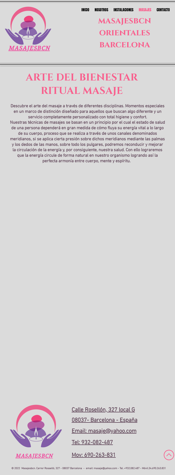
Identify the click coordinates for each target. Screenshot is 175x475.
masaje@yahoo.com (105, 468)
